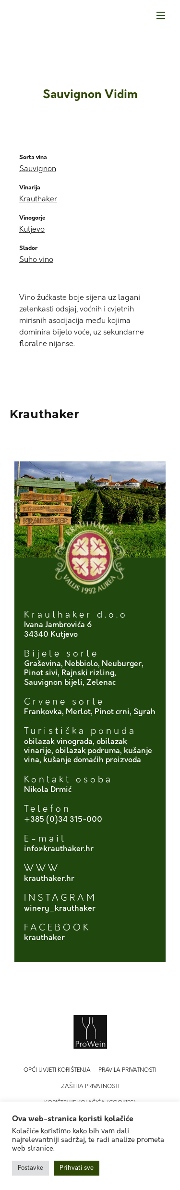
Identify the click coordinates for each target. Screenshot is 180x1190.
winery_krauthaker (60, 909)
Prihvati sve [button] (77, 1168)
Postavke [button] (30, 1168)
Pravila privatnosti (127, 1070)
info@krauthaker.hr (59, 849)
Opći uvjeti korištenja (57, 1070)
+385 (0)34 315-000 (63, 820)
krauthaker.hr (49, 879)
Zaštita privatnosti (90, 1087)
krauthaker (44, 938)
